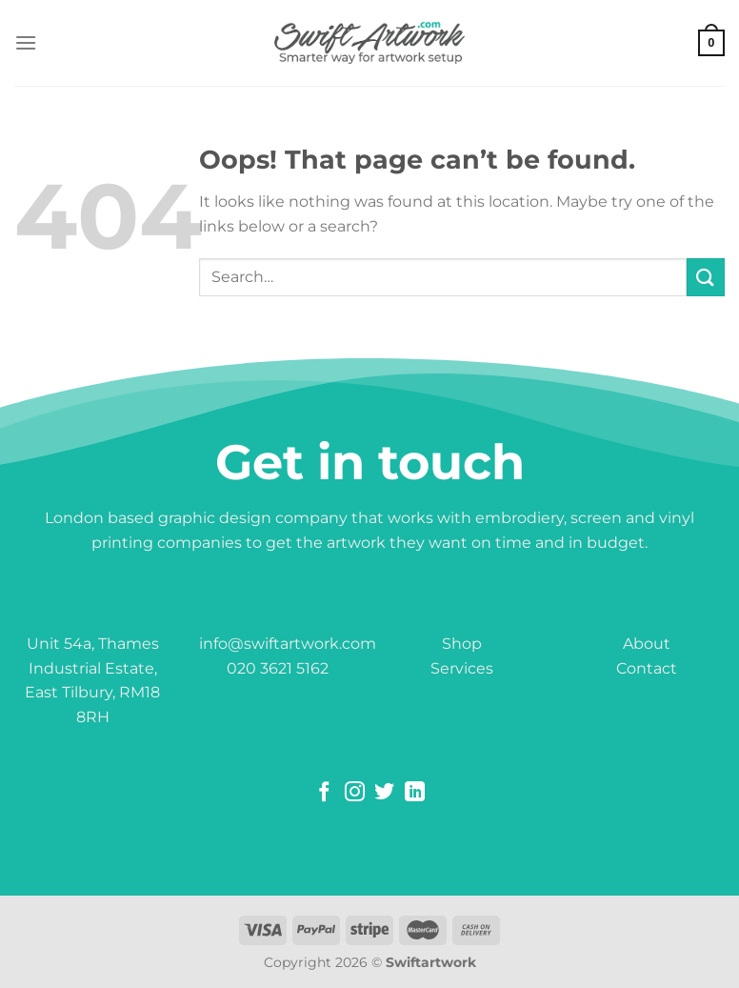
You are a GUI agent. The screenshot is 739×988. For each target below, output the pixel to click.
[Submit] (706, 276)
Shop (462, 644)
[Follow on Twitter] (384, 793)
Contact (646, 668)
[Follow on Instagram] (355, 793)
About (646, 644)
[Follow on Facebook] (324, 793)
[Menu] (25, 42)
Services (461, 668)
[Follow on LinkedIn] (415, 793)
